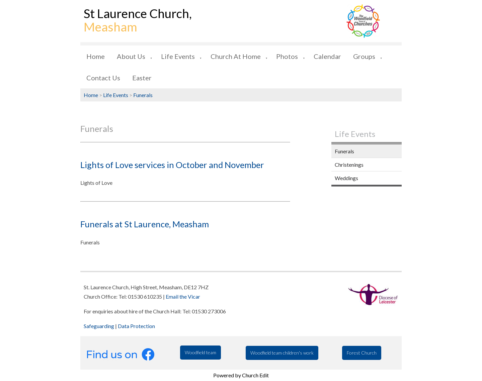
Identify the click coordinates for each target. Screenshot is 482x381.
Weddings (346, 178)
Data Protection (136, 326)
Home (95, 56)
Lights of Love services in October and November (172, 165)
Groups (364, 56)
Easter (142, 78)
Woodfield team (200, 352)
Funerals (143, 95)
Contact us (103, 78)
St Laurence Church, (138, 20)
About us (131, 56)
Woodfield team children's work (282, 353)
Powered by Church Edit (241, 375)
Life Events (178, 56)
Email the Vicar (183, 296)
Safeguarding (99, 326)
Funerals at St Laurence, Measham (144, 224)
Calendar (327, 56)
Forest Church (362, 353)
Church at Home (236, 56)
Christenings (349, 164)
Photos (287, 56)
